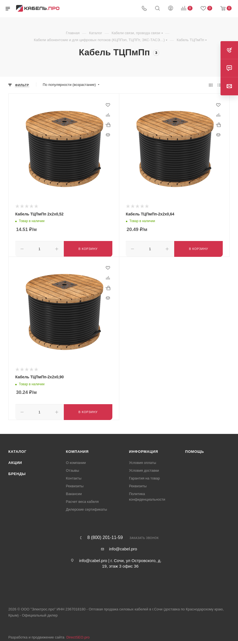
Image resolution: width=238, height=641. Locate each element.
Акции (15, 461)
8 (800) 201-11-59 (105, 536)
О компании (76, 461)
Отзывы (72, 469)
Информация (143, 450)
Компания (77, 450)
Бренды (17, 473)
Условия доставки (144, 469)
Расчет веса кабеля (82, 500)
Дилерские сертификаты (86, 508)
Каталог (17, 450)
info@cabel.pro (123, 547)
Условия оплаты (142, 461)
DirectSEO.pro (78, 636)
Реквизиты (75, 485)
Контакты (74, 477)
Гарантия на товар (144, 477)
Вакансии (74, 493)
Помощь (194, 450)
